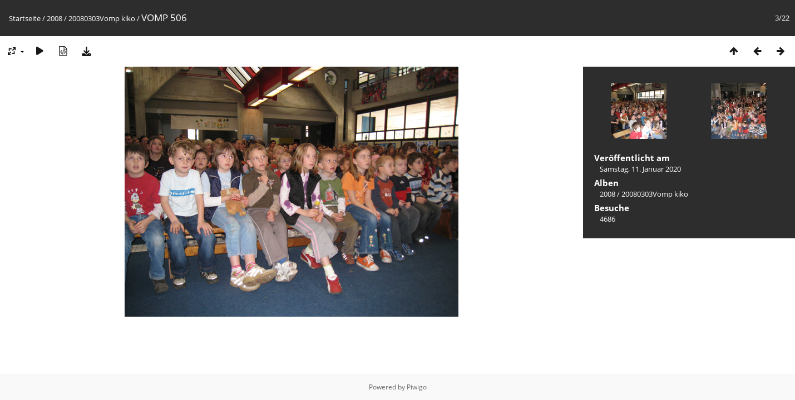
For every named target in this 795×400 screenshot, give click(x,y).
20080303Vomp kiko (101, 18)
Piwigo (417, 387)
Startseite (25, 18)
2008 (54, 18)
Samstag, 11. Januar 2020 (640, 169)
